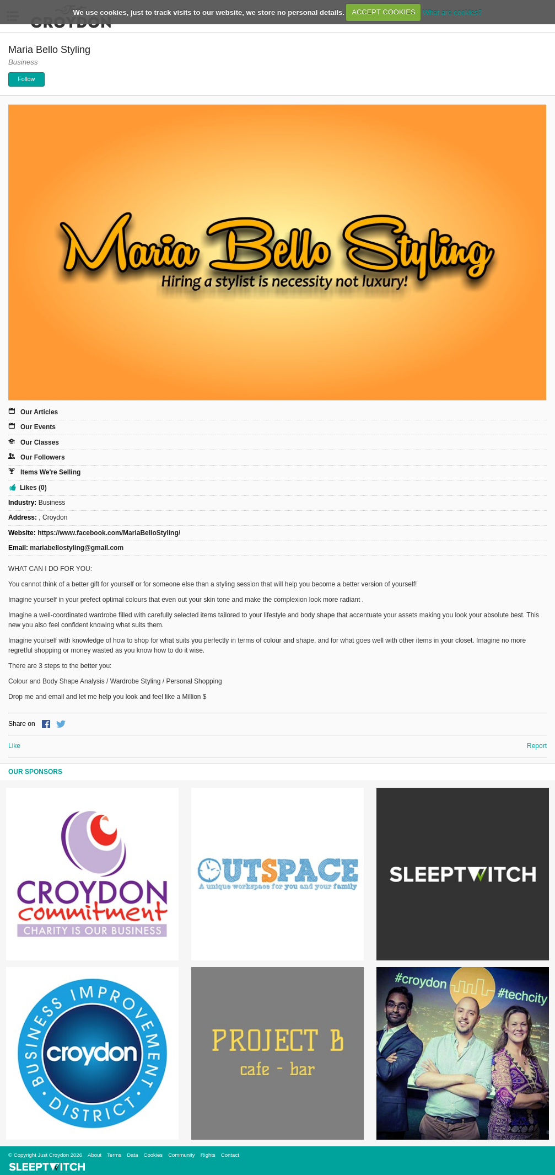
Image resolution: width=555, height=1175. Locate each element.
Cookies (153, 1155)
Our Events (38, 427)
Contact (230, 1155)
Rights (208, 1155)
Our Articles (39, 412)
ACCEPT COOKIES (383, 12)
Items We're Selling (50, 472)
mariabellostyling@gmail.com (76, 548)
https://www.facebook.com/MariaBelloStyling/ (108, 533)
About (94, 1155)
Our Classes (39, 442)
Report (537, 746)
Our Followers (42, 457)
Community (181, 1155)
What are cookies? (452, 12)
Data (132, 1155)
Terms (114, 1155)
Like (14, 746)
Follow (26, 79)
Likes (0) (33, 488)
